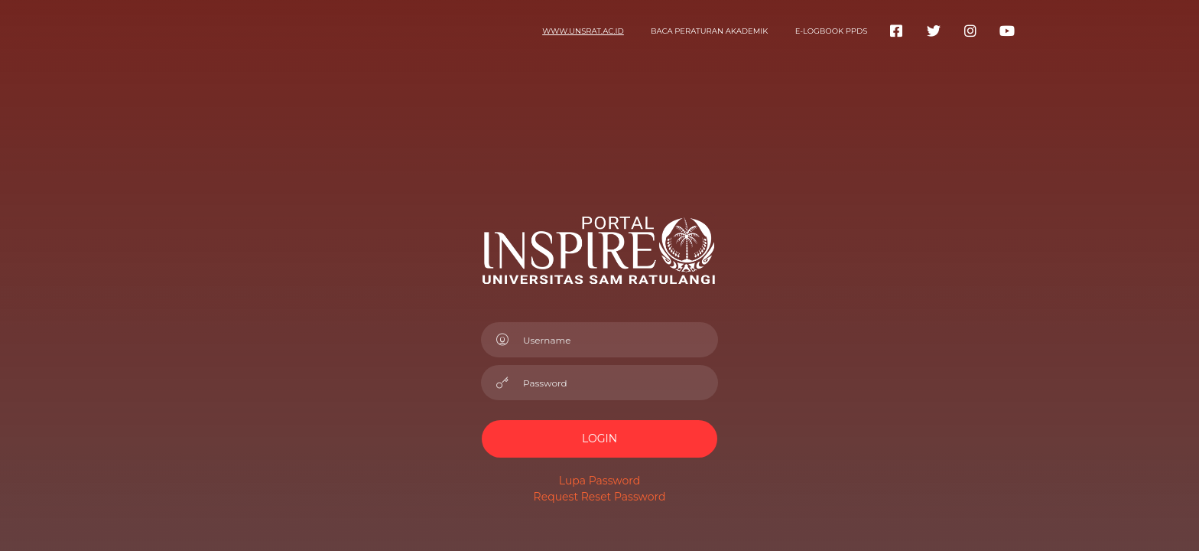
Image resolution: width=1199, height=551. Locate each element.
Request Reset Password (600, 497)
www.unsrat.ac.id (583, 31)
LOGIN (599, 438)
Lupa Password (599, 480)
